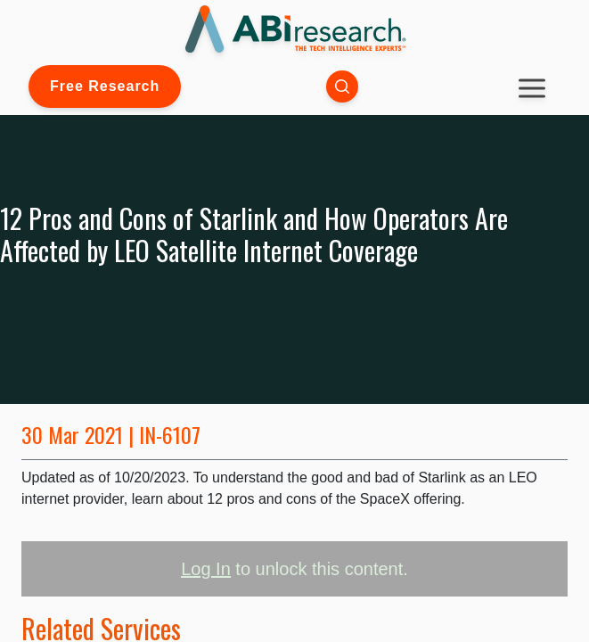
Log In (206, 569)
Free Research (105, 86)
